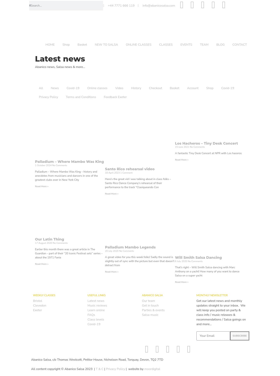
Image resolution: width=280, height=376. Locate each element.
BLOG (220, 45)
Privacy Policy (48, 97)
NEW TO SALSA (106, 45)
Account (193, 88)
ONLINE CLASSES (138, 45)
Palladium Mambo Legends (130, 247)
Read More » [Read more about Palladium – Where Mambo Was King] (41, 186)
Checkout (155, 88)
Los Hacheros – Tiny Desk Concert (206, 143)
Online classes (97, 88)
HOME (50, 45)
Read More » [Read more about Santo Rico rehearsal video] (111, 193)
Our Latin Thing (49, 239)
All (41, 88)
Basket (82, 45)
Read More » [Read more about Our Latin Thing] (41, 264)
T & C (99, 369)
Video (119, 88)
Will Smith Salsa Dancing (198, 257)
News (55, 88)
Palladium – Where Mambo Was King (69, 162)
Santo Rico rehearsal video (130, 169)
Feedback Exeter (115, 97)
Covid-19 (72, 88)
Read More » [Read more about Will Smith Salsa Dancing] (181, 282)
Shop (66, 45)
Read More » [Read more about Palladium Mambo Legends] (111, 271)
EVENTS (186, 45)
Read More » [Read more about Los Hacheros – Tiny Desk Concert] (181, 159)
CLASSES (166, 45)
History (136, 88)
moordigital (152, 369)
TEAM (204, 45)
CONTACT (239, 45)
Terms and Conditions (81, 97)
